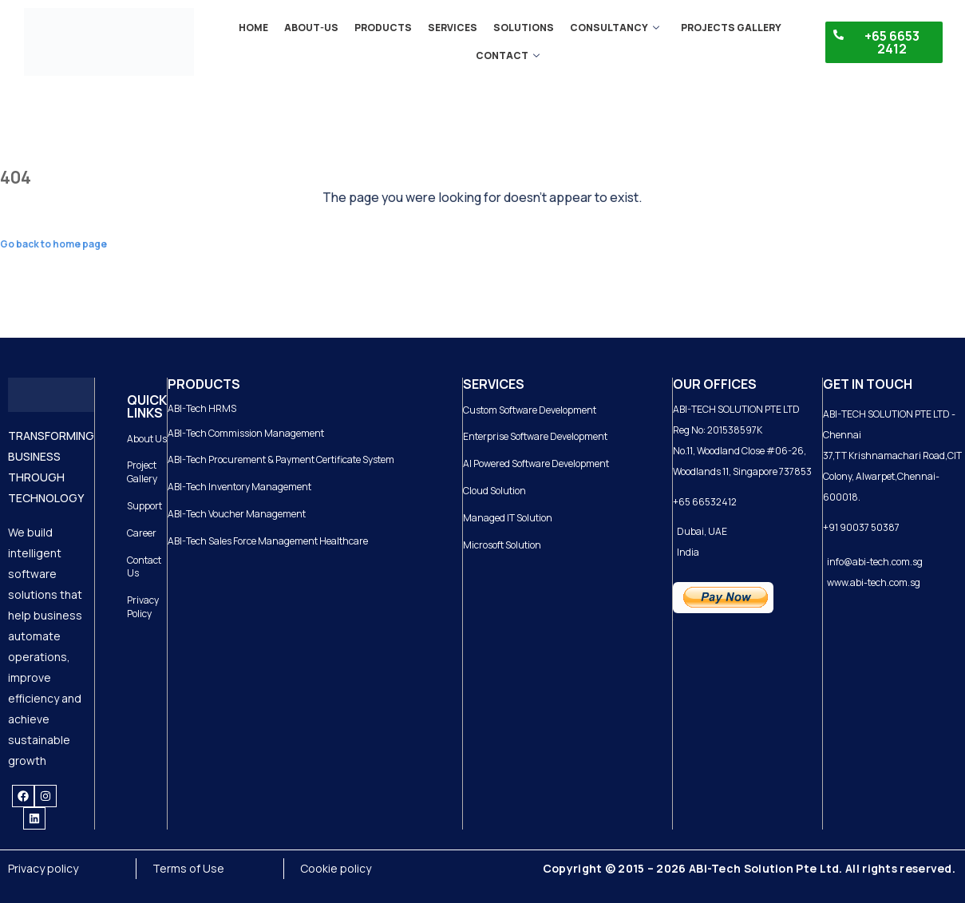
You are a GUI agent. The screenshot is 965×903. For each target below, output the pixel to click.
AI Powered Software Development (536, 463)
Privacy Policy (143, 606)
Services (452, 27)
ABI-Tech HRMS (202, 408)
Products (383, 27)
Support (144, 506)
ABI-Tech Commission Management (246, 433)
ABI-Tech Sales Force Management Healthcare (268, 541)
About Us (147, 439)
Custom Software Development (529, 410)
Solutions (523, 27)
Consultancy (614, 27)
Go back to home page (53, 244)
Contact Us (144, 566)
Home (253, 27)
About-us (311, 27)
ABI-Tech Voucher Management (237, 514)
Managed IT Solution (507, 518)
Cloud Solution (494, 490)
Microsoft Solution (502, 545)
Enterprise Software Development (535, 436)
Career (141, 533)
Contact (508, 55)
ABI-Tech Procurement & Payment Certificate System (281, 459)
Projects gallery (730, 27)
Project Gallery (142, 471)
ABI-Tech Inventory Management (239, 486)
